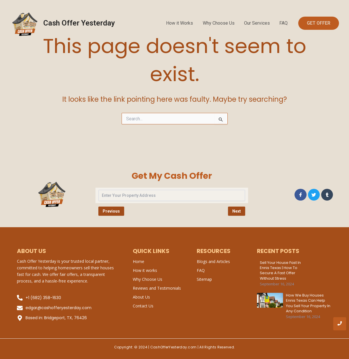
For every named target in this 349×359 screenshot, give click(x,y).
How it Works (180, 23)
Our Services (257, 23)
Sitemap (204, 279)
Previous (111, 211)
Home (138, 261)
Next (236, 211)
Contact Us (143, 306)
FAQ (284, 23)
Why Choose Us (219, 23)
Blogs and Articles (213, 261)
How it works (145, 270)
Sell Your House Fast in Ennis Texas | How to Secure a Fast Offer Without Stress (280, 270)
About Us (141, 297)
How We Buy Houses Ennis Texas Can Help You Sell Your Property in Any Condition (308, 303)
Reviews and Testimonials (157, 288)
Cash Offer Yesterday (79, 23)
